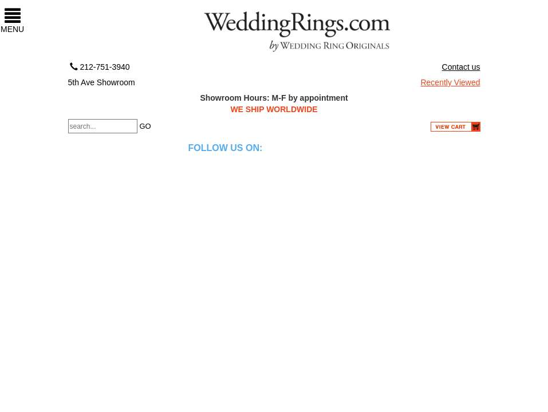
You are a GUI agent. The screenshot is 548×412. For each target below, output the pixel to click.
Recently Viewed (450, 82)
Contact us (461, 67)
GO (145, 126)
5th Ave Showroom (101, 82)
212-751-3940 (99, 67)
